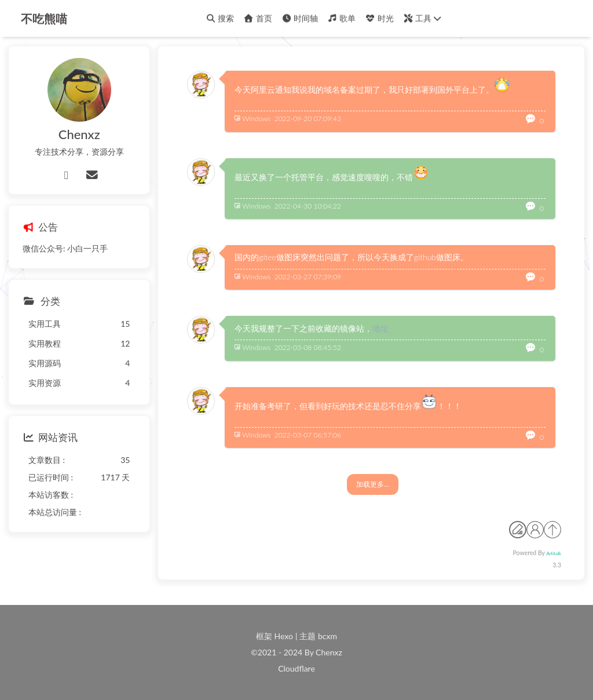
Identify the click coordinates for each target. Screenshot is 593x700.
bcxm (327, 636)
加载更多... (372, 484)
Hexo (283, 636)
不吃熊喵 (44, 17)
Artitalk (553, 553)
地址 (380, 328)
